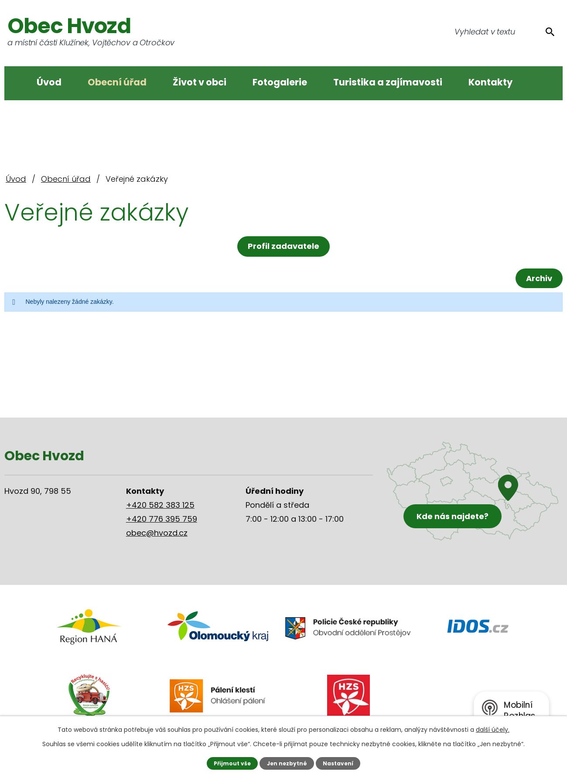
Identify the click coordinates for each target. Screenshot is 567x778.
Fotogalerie (280, 82)
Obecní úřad (117, 82)
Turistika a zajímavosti (387, 82)
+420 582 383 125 (160, 504)
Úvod (49, 82)
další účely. (492, 729)
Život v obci (199, 82)
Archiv (538, 278)
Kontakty (490, 82)
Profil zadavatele (283, 246)
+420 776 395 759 (161, 518)
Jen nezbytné (286, 763)
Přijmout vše (231, 763)
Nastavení (339, 763)
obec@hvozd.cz (157, 532)
